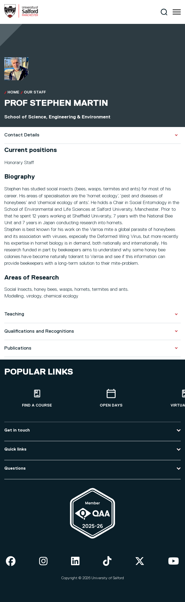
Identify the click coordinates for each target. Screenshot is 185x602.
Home (13, 92)
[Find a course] (37, 398)
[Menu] (177, 12)
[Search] (164, 12)
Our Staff (35, 92)
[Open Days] (111, 398)
